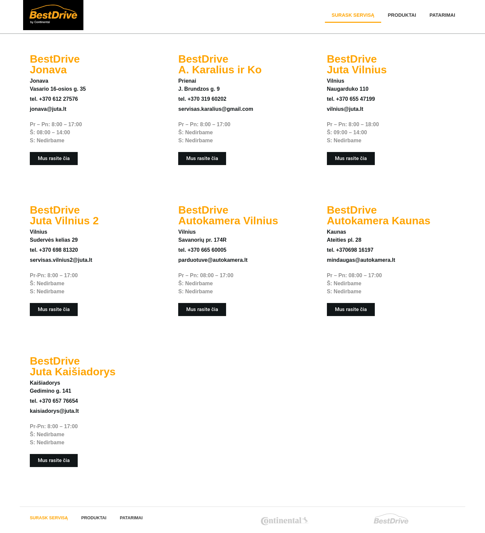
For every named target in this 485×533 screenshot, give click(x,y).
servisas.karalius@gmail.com (215, 109)
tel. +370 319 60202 (202, 99)
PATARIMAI (442, 15)
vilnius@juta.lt (345, 109)
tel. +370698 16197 (350, 250)
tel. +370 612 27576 (54, 99)
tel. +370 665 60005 (202, 250)
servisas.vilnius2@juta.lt (61, 260)
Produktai (402, 15)
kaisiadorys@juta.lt (54, 411)
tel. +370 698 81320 (54, 250)
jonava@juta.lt (48, 109)
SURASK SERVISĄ (353, 15)
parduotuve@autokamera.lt (213, 260)
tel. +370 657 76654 (54, 401)
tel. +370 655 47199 (351, 99)
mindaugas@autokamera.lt (361, 260)
